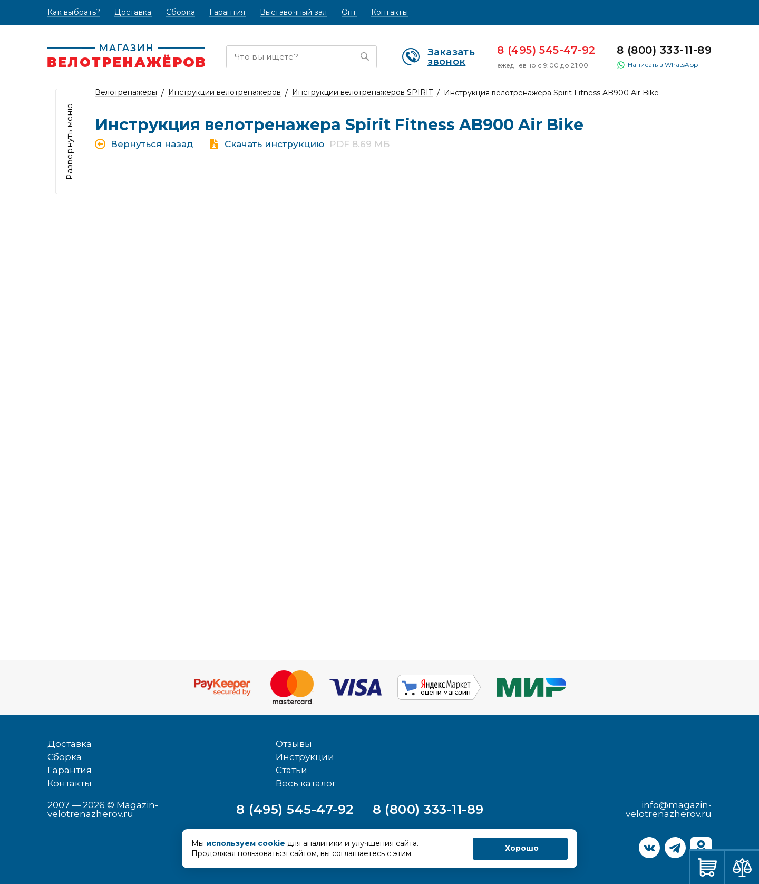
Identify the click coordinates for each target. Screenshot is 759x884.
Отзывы (294, 743)
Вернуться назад (152, 144)
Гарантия (227, 12)
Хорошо (522, 848)
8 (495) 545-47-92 (546, 50)
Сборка (181, 12)
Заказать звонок (438, 56)
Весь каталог (306, 783)
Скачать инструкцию (274, 144)
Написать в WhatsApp (657, 65)
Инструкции (305, 757)
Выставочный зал (293, 12)
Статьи (291, 770)
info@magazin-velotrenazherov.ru (669, 809)
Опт (349, 12)
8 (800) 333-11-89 (664, 50)
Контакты (389, 12)
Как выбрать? (73, 12)
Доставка (132, 12)
